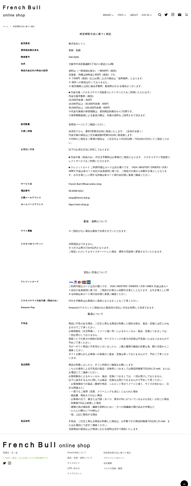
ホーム (5, 26)
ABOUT (134, 15)
